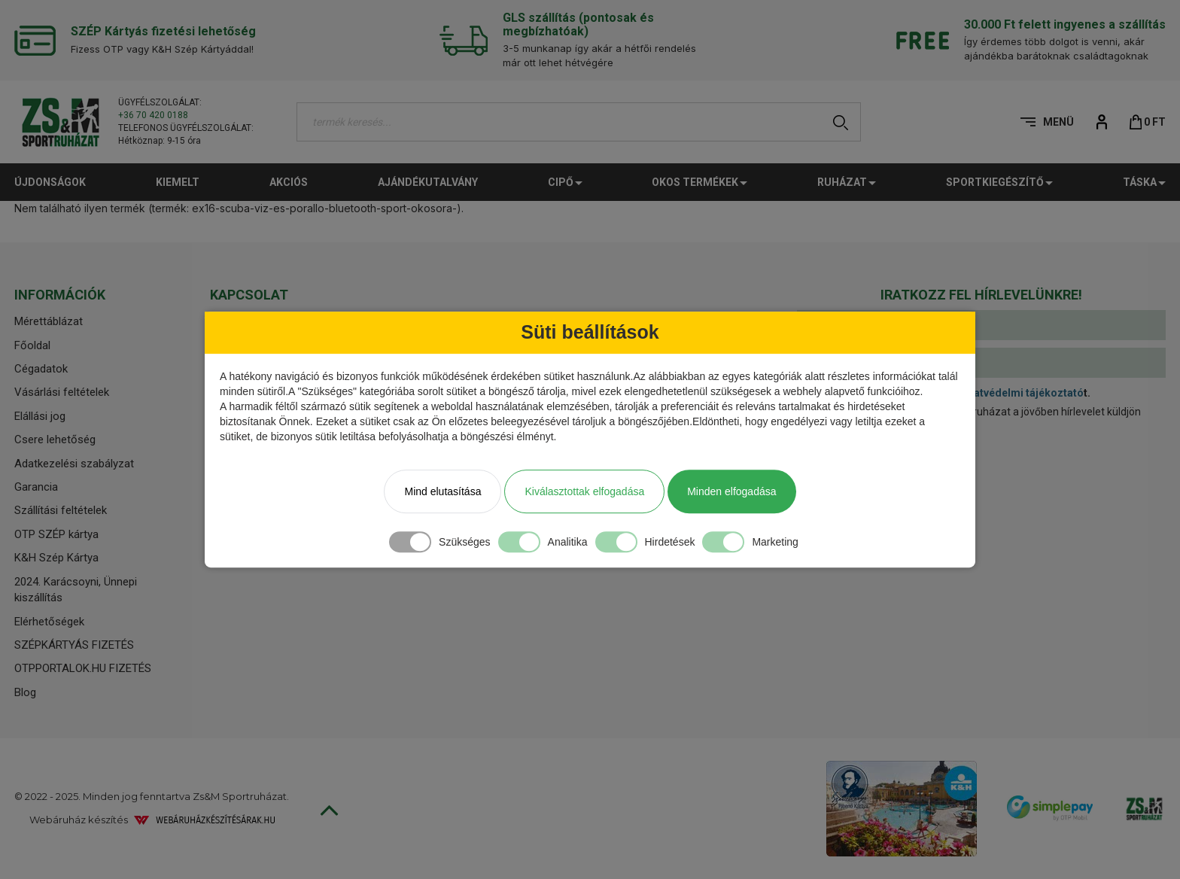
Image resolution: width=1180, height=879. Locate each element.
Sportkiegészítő (999, 182)
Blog (25, 692)
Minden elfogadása (731, 491)
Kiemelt (177, 182)
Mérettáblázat (48, 321)
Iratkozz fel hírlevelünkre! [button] (981, 295)
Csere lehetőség (55, 439)
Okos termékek (699, 182)
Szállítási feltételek (60, 510)
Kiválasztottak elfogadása (584, 491)
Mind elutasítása (442, 491)
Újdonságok (50, 182)
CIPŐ (565, 182)
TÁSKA (1144, 182)
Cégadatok (41, 369)
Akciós (288, 182)
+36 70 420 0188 (153, 115)
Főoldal (32, 345)
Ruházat (846, 182)
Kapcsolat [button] (249, 295)
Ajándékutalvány (428, 182)
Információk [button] (59, 295)
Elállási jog (39, 416)
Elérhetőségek (49, 621)
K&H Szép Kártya (56, 557)
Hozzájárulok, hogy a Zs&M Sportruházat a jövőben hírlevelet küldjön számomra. (971, 419)
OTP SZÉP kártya (56, 534)
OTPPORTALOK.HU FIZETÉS (82, 668)
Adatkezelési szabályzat (74, 463)
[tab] (100, 295)
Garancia (36, 487)
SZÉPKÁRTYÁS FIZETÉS (74, 645)
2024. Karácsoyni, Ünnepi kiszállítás (75, 589)
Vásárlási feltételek (61, 392)
